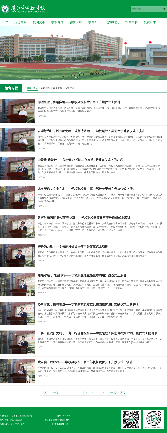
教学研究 (113, 22)
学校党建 (57, 22)
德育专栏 (76, 22)
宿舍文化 (69, 88)
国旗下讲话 (32, 88)
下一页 (112, 392)
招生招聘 (131, 22)
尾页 (122, 392)
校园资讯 (39, 22)
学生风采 (94, 22)
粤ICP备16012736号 (61, 424)
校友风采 (150, 22)
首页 (6, 22)
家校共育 (45, 88)
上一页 (54, 392)
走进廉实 (20, 22)
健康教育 (57, 88)
